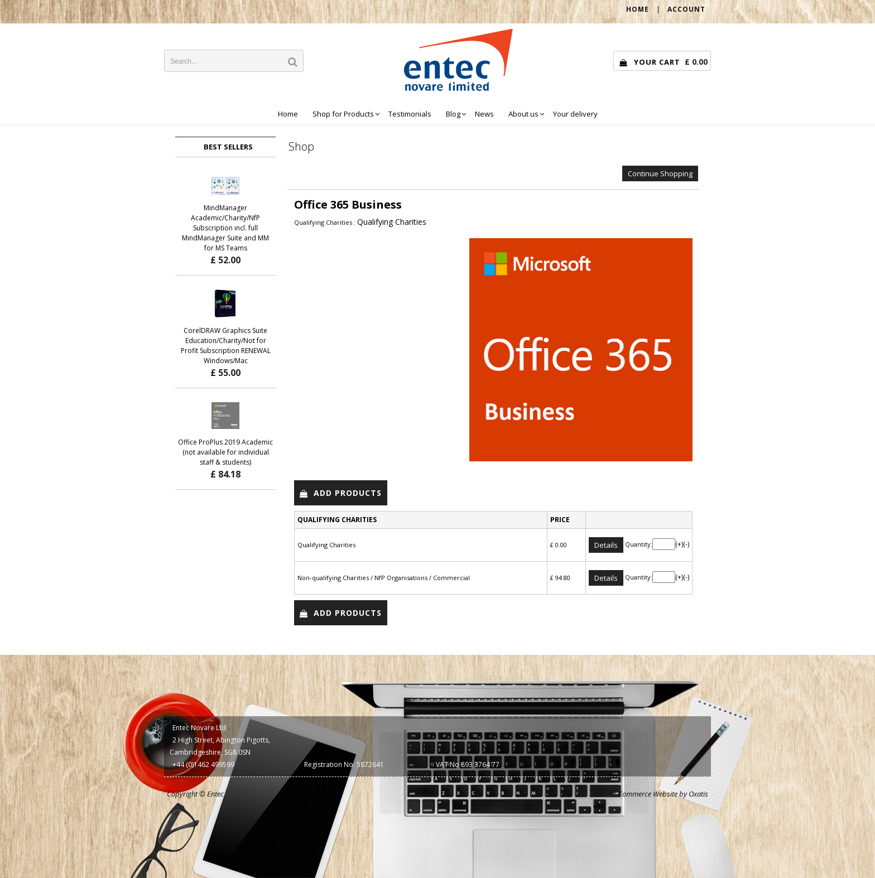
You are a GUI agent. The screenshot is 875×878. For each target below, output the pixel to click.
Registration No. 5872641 (344, 764)
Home (288, 114)
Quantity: (638, 544)
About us (523, 114)
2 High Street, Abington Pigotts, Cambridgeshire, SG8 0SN (220, 746)
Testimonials (409, 114)
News (484, 114)
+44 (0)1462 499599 (203, 764)
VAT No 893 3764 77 (467, 764)
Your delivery (575, 114)
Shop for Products (343, 114)
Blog (453, 114)
